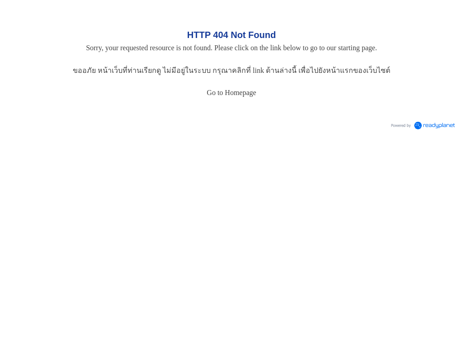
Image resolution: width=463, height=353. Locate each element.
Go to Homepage (231, 92)
